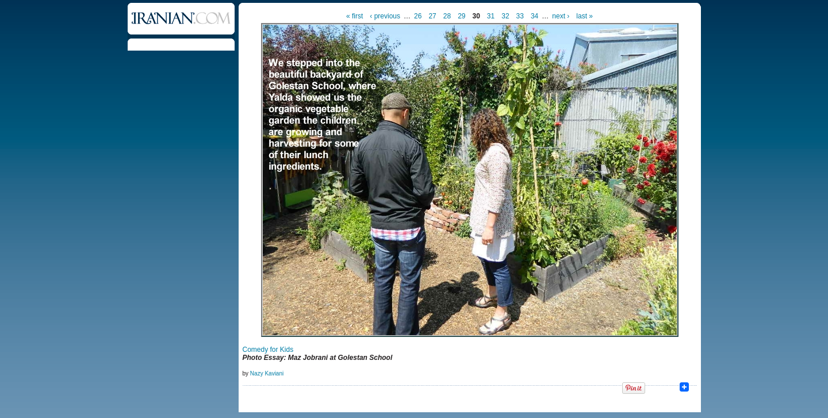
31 (490, 16)
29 (461, 16)
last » (584, 16)
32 (505, 16)
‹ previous (385, 16)
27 (432, 16)
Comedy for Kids (268, 350)
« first (354, 16)
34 (534, 16)
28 (447, 16)
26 (417, 16)
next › (560, 16)
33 (520, 16)
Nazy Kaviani (266, 373)
